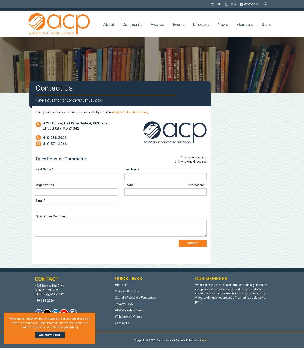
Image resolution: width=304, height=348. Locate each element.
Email (39, 200)
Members (244, 24)
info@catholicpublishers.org (130, 112)
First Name (43, 169)
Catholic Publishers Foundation (135, 297)
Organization (45, 185)
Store (266, 24)
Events (179, 24)
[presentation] (68, 248)
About (108, 24)
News (223, 24)
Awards (157, 24)
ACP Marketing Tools (129, 310)
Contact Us (122, 323)
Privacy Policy (124, 304)
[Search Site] (266, 4)
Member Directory (127, 291)
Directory (201, 24)
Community (132, 24)
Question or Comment (51, 216)
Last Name (131, 169)
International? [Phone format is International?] (197, 185)
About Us (121, 285)
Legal (203, 340)
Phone (128, 185)
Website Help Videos (128, 316)
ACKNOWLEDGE (50, 335)
